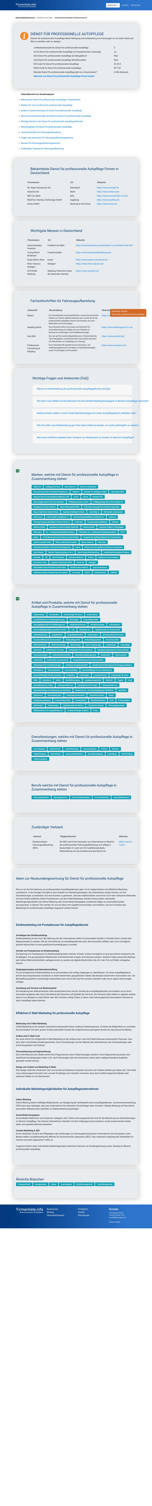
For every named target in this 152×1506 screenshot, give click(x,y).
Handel (81, 1212)
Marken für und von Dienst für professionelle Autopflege (46, 105)
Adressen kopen (114, 1222)
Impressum (135, 5)
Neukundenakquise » (26, 18)
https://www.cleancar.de (108, 191)
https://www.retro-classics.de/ (90, 264)
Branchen (112, 5)
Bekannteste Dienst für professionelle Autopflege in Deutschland (50, 99)
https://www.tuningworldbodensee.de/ (93, 252)
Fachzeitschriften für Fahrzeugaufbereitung (41, 132)
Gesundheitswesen (55, 1215)
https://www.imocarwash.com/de (112, 196)
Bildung (50, 1212)
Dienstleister (84, 1215)
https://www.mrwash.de (108, 187)
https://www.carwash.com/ (114, 345)
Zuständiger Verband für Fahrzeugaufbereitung (42, 148)
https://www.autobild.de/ (113, 336)
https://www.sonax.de (107, 204)
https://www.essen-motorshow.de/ (92, 260)
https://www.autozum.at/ (87, 271)
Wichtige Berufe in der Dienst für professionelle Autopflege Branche (52, 121)
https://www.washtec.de (108, 200)
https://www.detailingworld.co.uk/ (117, 327)
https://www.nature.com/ (113, 315)
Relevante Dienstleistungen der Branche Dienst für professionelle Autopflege (56, 116)
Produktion (83, 1209)
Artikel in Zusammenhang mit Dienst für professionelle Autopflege (51, 110)
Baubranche (52, 1209)
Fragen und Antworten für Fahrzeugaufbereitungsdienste (47, 138)
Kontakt (125, 5)
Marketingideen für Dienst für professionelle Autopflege (46, 127)
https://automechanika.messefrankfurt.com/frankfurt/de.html (104, 245)
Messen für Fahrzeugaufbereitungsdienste (40, 143)
